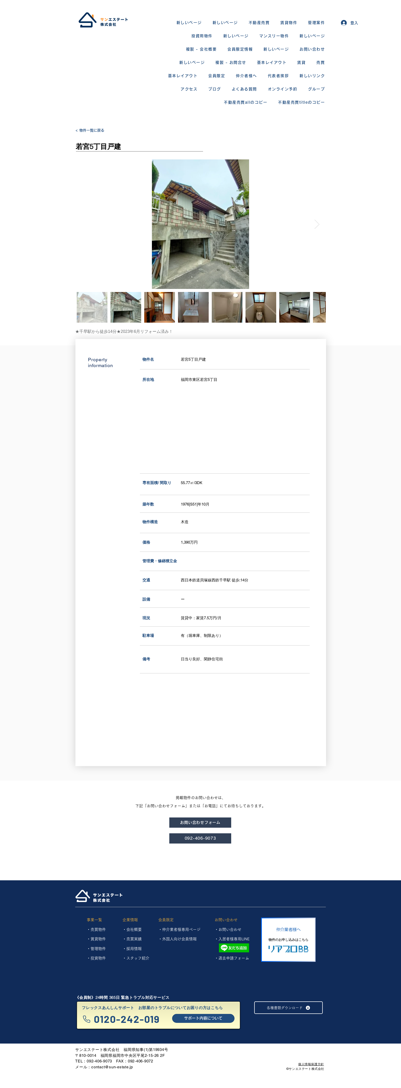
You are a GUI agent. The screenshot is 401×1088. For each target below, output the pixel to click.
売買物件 (98, 929)
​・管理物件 (96, 949)
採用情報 (134, 949)
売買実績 (134, 939)
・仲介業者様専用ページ (179, 929)
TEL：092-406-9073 (93, 1061)
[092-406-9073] (200, 838)
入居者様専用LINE (234, 939)
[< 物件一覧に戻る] (93, 130)
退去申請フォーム (233, 958)
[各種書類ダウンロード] (288, 1007)
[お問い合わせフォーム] (200, 822)
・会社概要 (132, 929)
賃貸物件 (98, 939)
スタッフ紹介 (137, 958)
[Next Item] (317, 224)
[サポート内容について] (203, 1018)
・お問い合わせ (228, 929)
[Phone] (86, 1019)
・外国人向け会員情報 (177, 939)
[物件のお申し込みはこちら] (288, 940)
